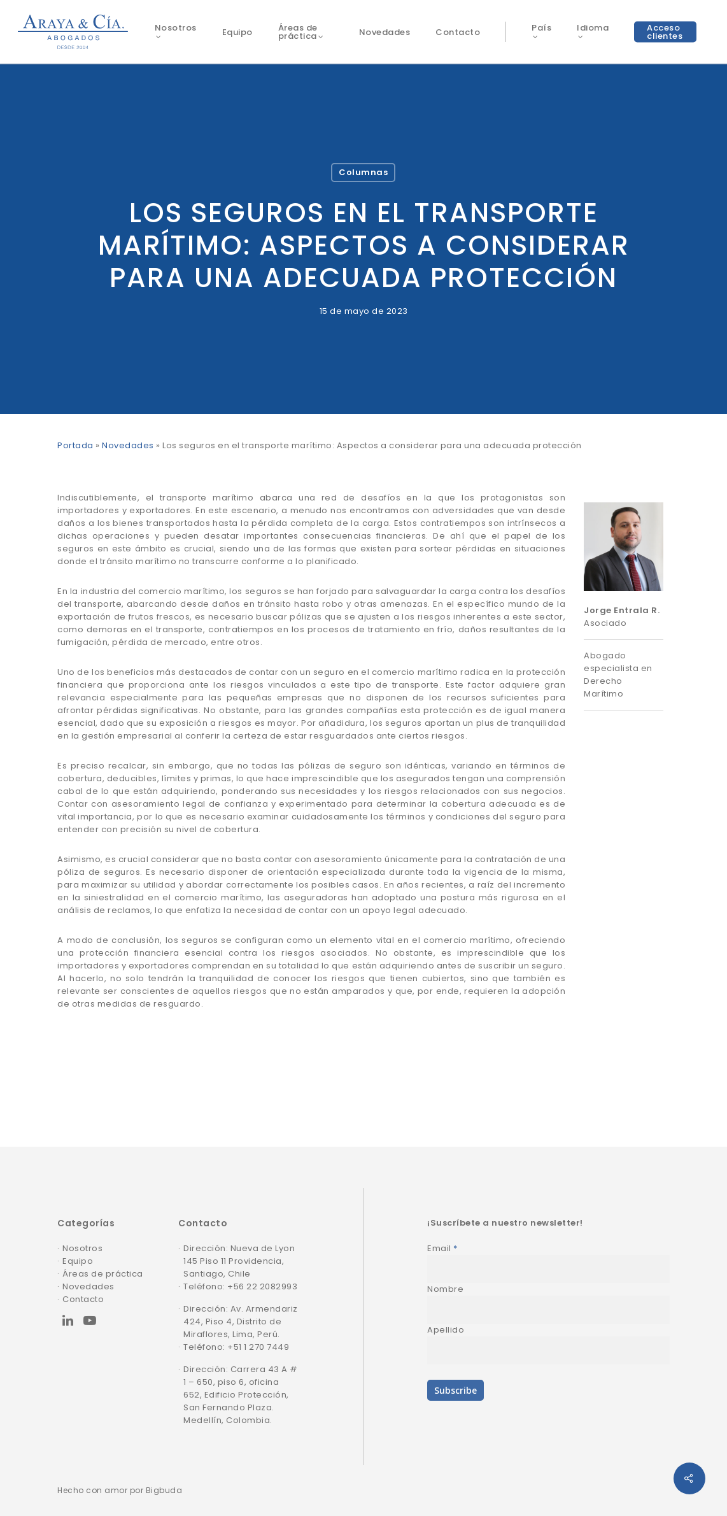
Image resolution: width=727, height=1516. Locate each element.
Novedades (128, 445)
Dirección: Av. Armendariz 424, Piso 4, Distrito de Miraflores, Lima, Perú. (240, 1321)
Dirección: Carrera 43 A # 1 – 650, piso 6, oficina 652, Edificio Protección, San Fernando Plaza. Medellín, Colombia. (240, 1394)
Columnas (363, 172)
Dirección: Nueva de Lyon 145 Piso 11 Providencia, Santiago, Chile (239, 1261)
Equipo (77, 1261)
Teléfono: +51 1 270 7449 (236, 1347)
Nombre (445, 1289)
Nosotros (82, 1248)
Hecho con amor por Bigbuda (119, 1490)
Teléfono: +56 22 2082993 (240, 1286)
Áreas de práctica (102, 1274)
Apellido (445, 1330)
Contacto (83, 1299)
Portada (75, 445)
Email (442, 1248)
